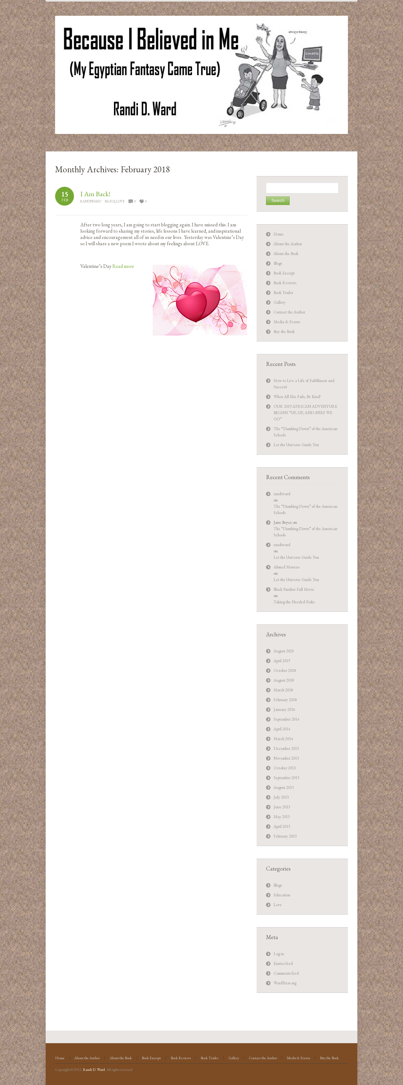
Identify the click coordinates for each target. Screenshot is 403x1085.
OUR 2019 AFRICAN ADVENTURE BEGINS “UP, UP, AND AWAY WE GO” (305, 413)
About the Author (288, 243)
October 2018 (285, 670)
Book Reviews (285, 282)
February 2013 (285, 836)
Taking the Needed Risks (294, 602)
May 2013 (282, 816)
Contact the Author (289, 312)
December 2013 (286, 748)
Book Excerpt (284, 273)
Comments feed (286, 973)
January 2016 (284, 709)
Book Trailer (283, 292)
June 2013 (282, 807)
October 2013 (285, 768)
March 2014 (283, 738)
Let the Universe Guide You (296, 444)
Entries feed (283, 963)
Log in (279, 953)
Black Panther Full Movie (294, 589)
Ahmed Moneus (286, 567)
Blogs (110, 201)
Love (120, 201)
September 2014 (286, 719)
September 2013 (286, 777)
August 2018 (284, 680)
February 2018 (285, 699)
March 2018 (283, 690)
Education (282, 895)
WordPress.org (285, 983)
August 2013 (284, 787)
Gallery (280, 302)
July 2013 (281, 797)
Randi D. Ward (94, 1069)
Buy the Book (284, 331)
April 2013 (282, 826)
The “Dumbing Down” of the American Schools (306, 509)
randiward (90, 201)
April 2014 (282, 729)
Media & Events (287, 321)
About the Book (286, 253)
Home (279, 234)
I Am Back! (95, 193)
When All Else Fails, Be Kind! (297, 396)
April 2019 (282, 660)
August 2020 (284, 651)
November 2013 (286, 758)
